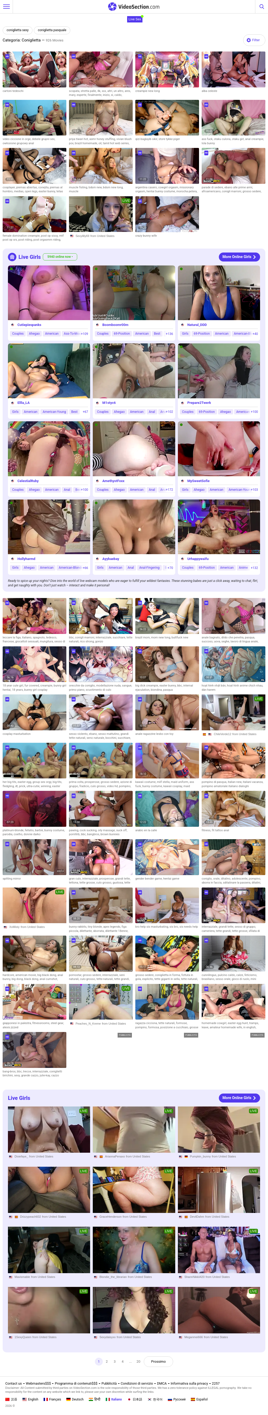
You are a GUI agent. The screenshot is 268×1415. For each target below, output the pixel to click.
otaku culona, (223, 139)
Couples (18, 333)
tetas (60, 191)
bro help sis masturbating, (152, 926)
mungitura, (47, 641)
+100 (254, 411)
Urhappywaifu (198, 559)
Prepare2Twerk (199, 403)
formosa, (154, 1027)
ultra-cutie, (34, 786)
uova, (217, 641)
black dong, (32, 979)
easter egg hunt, (238, 1023)
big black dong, (47, 975)
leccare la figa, (12, 637)
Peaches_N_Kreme (88, 1023)
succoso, (208, 641)
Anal (152, 411)
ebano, (93, 734)
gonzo (99, 641)
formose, (181, 1023)
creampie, (47, 685)
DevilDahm (197, 1216)
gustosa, (118, 882)
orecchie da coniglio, (82, 685)
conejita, (44, 187)
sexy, (17, 1075)
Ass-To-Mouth (74, 333)
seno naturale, (96, 738)
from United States (102, 235)
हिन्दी (94, 1399)
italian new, (235, 782)
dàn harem (208, 690)
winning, (46, 786)
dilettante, (86, 931)
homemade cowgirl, (215, 1023)
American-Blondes (247, 333)
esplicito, (148, 979)
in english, (249, 1027)
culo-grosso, (88, 979)
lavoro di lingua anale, (244, 641)
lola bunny (208, 143)
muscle (73, 191)
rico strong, (87, 641)
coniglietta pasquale (52, 30)
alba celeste (209, 91)
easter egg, (25, 782)
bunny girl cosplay (35, 690)
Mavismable (22, 1276)
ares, (128, 91)
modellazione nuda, (109, 685)
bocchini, (111, 738)
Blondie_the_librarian (113, 1276)
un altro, (119, 91)
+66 (85, 567)
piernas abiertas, (27, 187)
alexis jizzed (10, 1027)
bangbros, (93, 834)
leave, (206, 1027)
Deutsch (75, 1399)
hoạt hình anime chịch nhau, (245, 685)
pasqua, (250, 637)
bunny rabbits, (78, 926)
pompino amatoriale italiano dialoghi (225, 786)
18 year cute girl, (14, 685)
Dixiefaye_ (21, 1156)
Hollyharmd (26, 559)
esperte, (82, 95)
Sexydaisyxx (107, 1337)
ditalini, (256, 882)
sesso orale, (224, 979)
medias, (19, 191)
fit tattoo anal (220, 830)
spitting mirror (12, 878)
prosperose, (93, 782)
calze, (240, 975)
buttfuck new (180, 637)
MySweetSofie (198, 481)
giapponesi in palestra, (17, 1023)
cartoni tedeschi (13, 91)
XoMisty (14, 926)
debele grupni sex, (43, 139)
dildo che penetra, (233, 637)
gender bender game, (149, 878)
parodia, (8, 834)
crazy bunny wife (146, 235)
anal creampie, (254, 139)
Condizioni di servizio (137, 1383)
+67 (85, 411)
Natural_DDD (197, 325)
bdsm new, (96, 187)
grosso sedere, (252, 191)
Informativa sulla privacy (189, 1383)
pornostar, (76, 975)
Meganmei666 (193, 1337)
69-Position (122, 333)
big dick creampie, (147, 685)
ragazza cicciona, (146, 1023)
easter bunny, (47, 191)
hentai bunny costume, (161, 191)
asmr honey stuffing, (103, 139)
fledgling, (9, 786)
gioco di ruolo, (241, 979)
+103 (254, 490)
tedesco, (51, 637)
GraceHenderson (110, 1216)
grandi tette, (123, 878)
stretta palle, (89, 91)
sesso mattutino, (109, 734)
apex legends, (112, 926)
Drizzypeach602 (30, 1216)
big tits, (57, 782)
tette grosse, (88, 882)
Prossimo (158, 1361)
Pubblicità (109, 1383)
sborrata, (99, 931)
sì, (112, 95)
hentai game (171, 878)
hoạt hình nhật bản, (214, 685)
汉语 (11, 1399)
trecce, (27, 1071)
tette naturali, (189, 979)
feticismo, (250, 975)
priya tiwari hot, (79, 139)
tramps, (254, 1023)
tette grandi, (224, 931)
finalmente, (95, 95)
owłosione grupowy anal (18, 143)
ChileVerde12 (222, 734)
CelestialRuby (28, 481)
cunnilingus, (210, 975)
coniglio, (207, 878)
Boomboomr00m (115, 325)
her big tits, (10, 782)
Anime (243, 567)
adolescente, (240, 878)
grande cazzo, (30, 1075)
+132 (254, 567)
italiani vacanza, (253, 782)
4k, (99, 91)
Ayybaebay (110, 559)
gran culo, (75, 878)
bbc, (72, 637)
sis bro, (174, 926)
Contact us (13, 1383)
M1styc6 (109, 403)
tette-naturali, (105, 979)
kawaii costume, (146, 782)
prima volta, (77, 782)
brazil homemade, (87, 143)
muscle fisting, (79, 187)
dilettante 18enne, (116, 931)
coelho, (19, 834)
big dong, (18, 979)
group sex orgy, (43, 782)
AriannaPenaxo (115, 1156)
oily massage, (107, 830)
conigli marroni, (232, 191)
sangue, (127, 685)
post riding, (26, 239)
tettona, (74, 882)
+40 (255, 333)
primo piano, (77, 690)
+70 (170, 567)
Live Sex (134, 19)
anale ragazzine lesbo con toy (154, 734)
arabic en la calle (146, 830)
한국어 (155, 1399)
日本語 (134, 1399)
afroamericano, (212, 191)
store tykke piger (169, 139)
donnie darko (32, 834)
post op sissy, (50, 235)
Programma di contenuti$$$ (76, 1383)
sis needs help (188, 926)
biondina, (157, 690)
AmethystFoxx (113, 481)
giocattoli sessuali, (27, 641)
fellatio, (30, 830)
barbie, (39, 830)
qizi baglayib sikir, (147, 139)
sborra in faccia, (212, 882)
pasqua (168, 690)
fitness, (207, 830)
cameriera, (209, 931)
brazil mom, (143, 637)
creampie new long (147, 91)
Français (52, 1399)
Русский (177, 1399)
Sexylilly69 (82, 235)
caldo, (118, 95)
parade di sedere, (213, 187)
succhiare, (119, 637)
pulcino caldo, (227, 975)
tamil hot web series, (116, 143)
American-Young (54, 411)
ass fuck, (208, 139)
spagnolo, (39, 637)
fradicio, (85, 786)
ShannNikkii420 (194, 1276)
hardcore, (9, 975)
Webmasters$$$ (38, 1383)
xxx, (104, 91)
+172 (169, 490)
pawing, (74, 830)
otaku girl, (238, 139)
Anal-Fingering (149, 567)
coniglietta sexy (18, 30)
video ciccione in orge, (17, 139)
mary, (73, 95)
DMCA (162, 1383)
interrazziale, (104, 637)
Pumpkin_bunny (200, 1156)
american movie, (26, 975)
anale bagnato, (211, 637)
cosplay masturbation (17, 734)
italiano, (27, 637)
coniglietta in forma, (168, 975)
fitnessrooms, (41, 1023)
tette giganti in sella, (167, 979)
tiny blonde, (95, 926)
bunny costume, (152, 786)
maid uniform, (180, 782)
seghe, (225, 641)
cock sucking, (89, 830)
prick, (23, 786)
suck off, (121, 830)
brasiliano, (209, 979)
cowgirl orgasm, (169, 187)
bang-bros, (10, 1071)
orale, (217, 878)
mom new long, (161, 637)
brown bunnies (110, 834)
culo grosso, (98, 786)
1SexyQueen (23, 1337)
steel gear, (57, 1023)
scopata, (75, 91)
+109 (84, 333)
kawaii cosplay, (173, 786)
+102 (169, 411)
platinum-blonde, (14, 830)
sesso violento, (79, 734)
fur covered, (32, 685)
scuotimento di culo (98, 690)
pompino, (125, 786)
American (51, 333)
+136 (169, 333)
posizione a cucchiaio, (175, 1027)
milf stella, (164, 782)
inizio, (107, 95)
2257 (216, 1383)
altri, (110, 91)
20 (139, 1361)
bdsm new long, (113, 187)
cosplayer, (9, 187)
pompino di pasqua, (215, 782)
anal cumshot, (49, 979)
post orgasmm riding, (47, 239)
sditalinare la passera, (237, 882)
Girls (185, 333)
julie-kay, (45, 1075)
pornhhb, (75, 834)
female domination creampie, (22, 235)
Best (157, 333)
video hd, (113, 786)
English (30, 1399)
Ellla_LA (23, 403)
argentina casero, (146, 187)
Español (199, 1399)
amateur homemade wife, (226, 1027)
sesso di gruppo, (245, 926)
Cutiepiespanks (29, 325)
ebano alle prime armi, (238, 187)
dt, (17, 786)
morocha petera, (186, 191)
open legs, (32, 191)
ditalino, (226, 878)
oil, (101, 143)
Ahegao (34, 333)
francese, (9, 641)
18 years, (18, 690)
